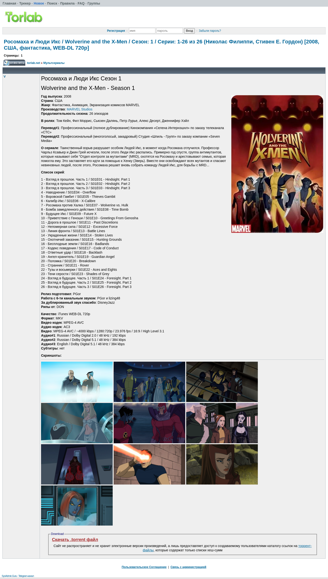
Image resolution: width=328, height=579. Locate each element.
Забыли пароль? (210, 30)
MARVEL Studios (79, 109)
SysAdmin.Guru (9, 575)
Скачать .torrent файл (75, 539)
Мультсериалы (53, 63)
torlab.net (33, 63)
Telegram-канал (26, 575)
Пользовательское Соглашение (144, 567)
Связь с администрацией (188, 567)
